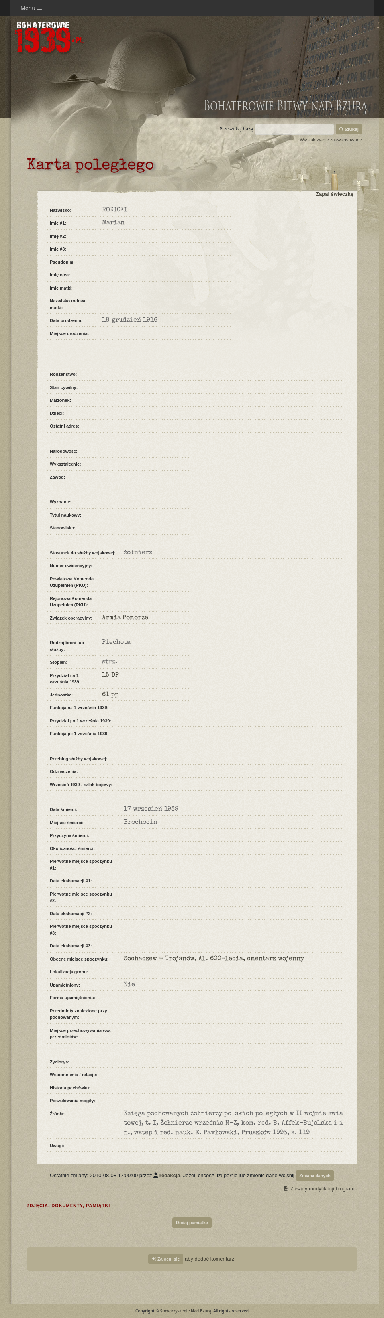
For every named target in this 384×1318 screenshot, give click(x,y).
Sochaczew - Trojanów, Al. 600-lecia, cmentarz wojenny (214, 959)
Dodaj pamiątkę (192, 1222)
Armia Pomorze (125, 618)
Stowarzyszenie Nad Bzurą (185, 1311)
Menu (31, 8)
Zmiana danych (315, 1175)
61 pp (110, 695)
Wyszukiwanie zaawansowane (331, 139)
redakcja (169, 1175)
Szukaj (349, 129)
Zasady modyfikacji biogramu (320, 1189)
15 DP (110, 675)
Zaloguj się (166, 1259)
